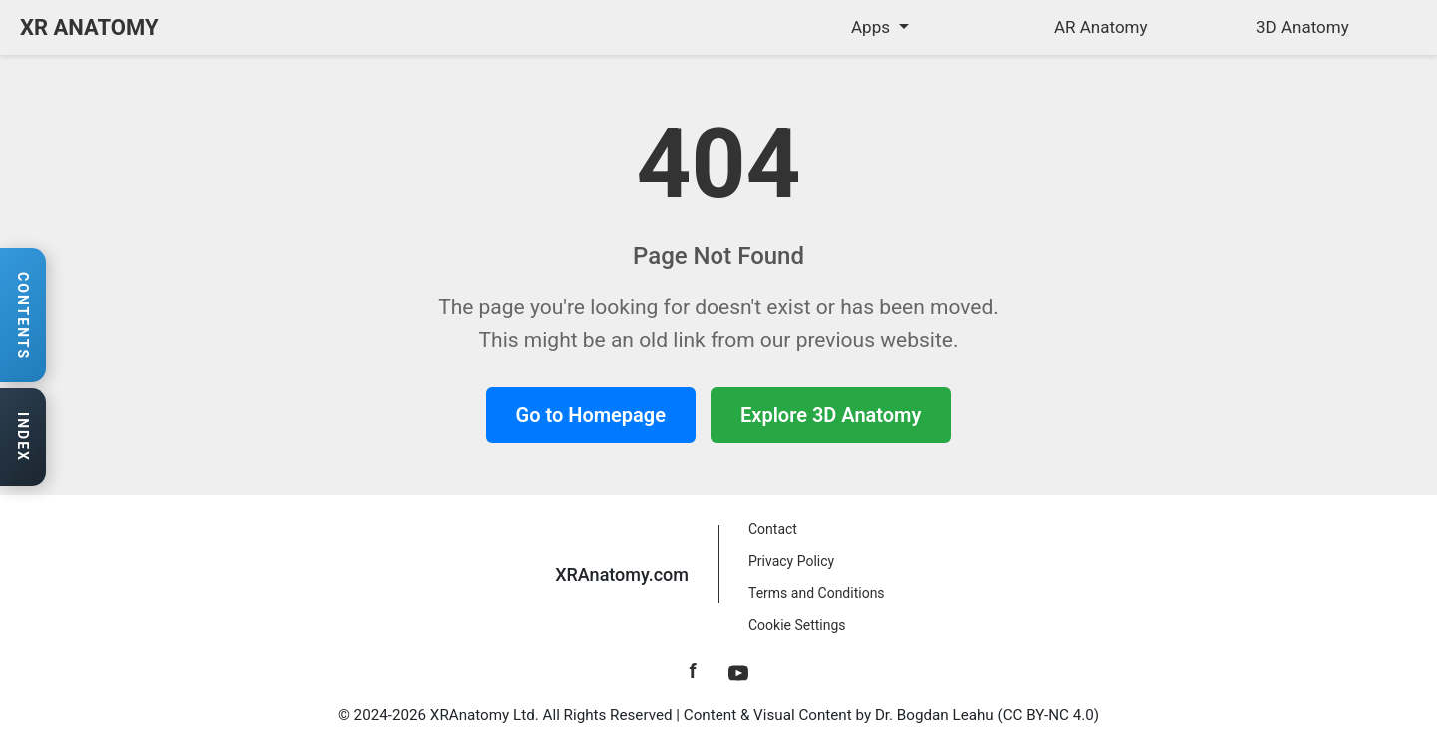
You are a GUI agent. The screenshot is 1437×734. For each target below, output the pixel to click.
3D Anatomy (1302, 27)
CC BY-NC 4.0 (1048, 715)
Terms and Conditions (816, 593)
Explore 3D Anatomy (830, 415)
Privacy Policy (791, 561)
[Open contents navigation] (23, 315)
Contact (772, 529)
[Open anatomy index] (23, 438)
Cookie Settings (797, 625)
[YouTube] (738, 671)
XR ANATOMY (89, 27)
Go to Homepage (591, 415)
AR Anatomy (1101, 27)
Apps (872, 27)
